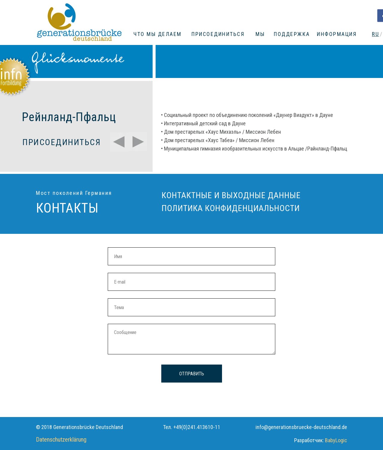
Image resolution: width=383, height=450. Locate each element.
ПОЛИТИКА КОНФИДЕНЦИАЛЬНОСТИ (231, 208)
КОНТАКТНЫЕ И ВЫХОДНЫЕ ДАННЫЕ (231, 195)
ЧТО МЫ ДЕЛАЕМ (157, 34)
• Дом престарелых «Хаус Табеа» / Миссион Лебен (217, 140)
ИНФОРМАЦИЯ (337, 34)
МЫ (260, 34)
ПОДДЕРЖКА (292, 34)
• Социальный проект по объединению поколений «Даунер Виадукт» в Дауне (247, 115)
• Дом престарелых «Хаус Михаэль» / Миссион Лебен (221, 132)
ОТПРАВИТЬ (191, 374)
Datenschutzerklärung (61, 439)
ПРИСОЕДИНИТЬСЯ (218, 34)
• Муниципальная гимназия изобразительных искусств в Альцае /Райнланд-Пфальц (254, 148)
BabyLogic (336, 440)
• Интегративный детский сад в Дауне (203, 123)
